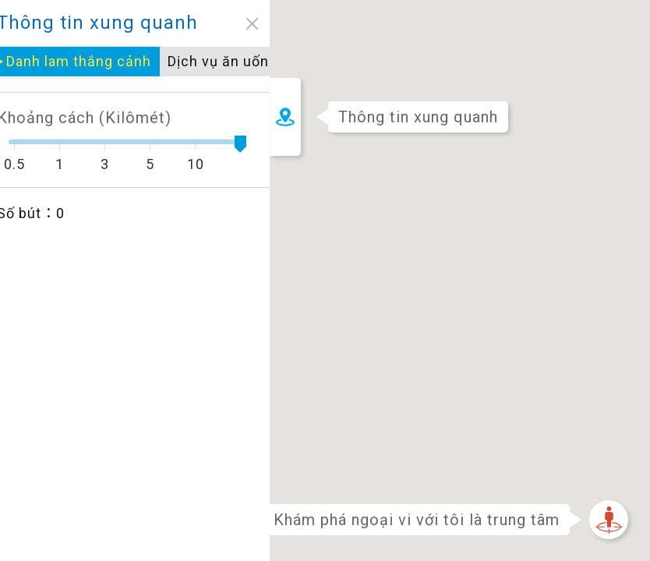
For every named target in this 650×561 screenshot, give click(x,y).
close (122, 24)
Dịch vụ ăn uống (92, 61)
